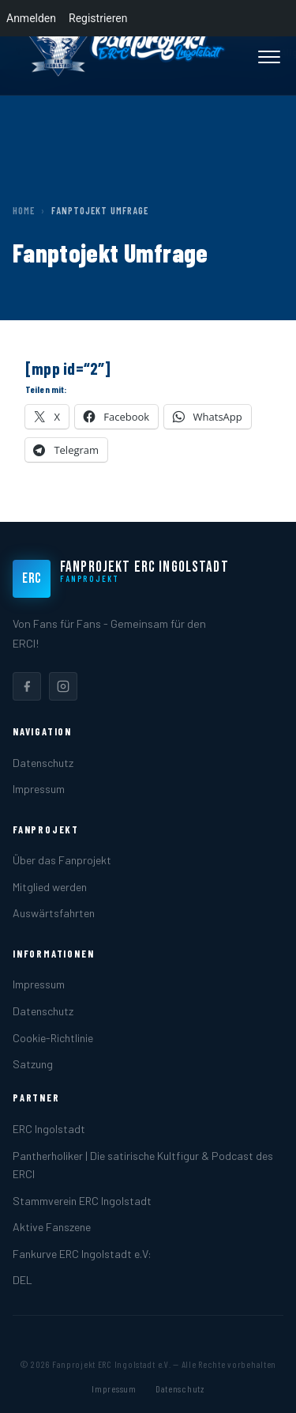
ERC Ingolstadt (49, 1128)
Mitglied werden (50, 887)
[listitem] (27, 686)
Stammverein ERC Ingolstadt (82, 1200)
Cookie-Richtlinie (53, 1038)
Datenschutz (43, 762)
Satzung (33, 1064)
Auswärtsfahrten (54, 913)
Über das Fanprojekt (62, 860)
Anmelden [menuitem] (31, 18)
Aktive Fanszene (52, 1227)
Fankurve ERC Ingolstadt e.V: (82, 1253)
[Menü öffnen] (269, 57)
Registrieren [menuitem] (98, 18)
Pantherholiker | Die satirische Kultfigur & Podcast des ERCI (143, 1165)
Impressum (39, 788)
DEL (22, 1279)
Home (24, 210)
